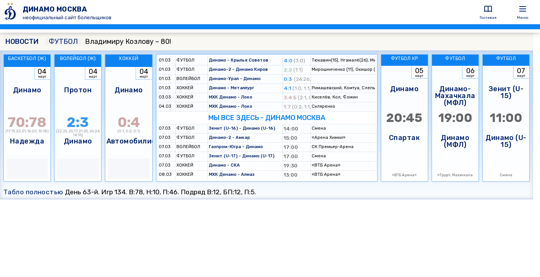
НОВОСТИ (21, 41)
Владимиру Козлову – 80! (108, 41)
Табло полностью (33, 192)
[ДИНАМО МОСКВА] (11, 12)
